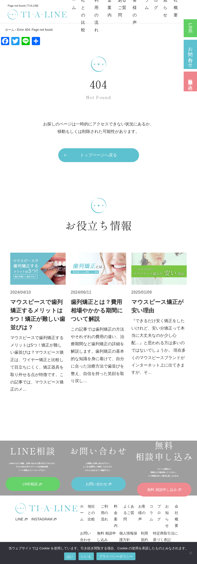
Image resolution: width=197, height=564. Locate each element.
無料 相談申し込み (190, 81)
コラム (151, 512)
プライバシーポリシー (116, 556)
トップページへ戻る (98, 155)
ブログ (159, 512)
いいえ (86, 556)
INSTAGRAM (41, 519)
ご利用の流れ (104, 512)
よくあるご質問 (128, 512)
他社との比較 (91, 512)
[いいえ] (190, 553)
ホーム (9, 30)
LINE (19, 519)
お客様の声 (141, 512)
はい (70, 556)
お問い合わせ (190, 54)
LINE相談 (190, 28)
